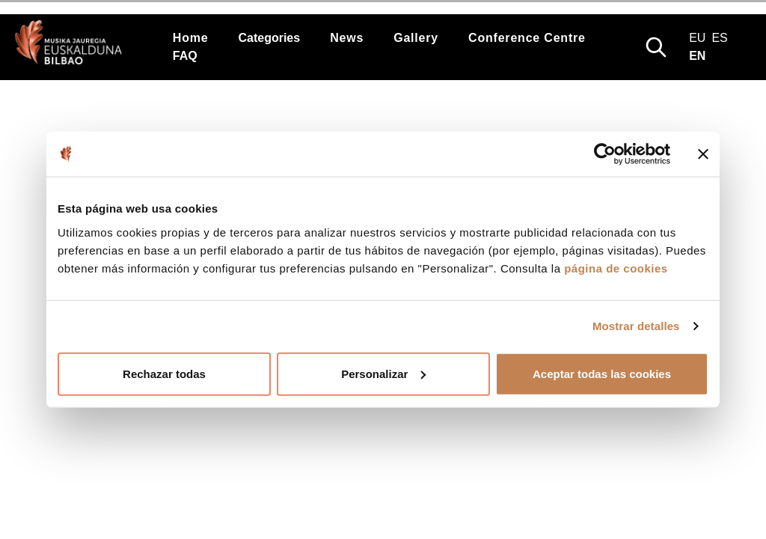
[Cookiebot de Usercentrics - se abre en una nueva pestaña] (604, 154)
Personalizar (383, 373)
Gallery (415, 37)
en (697, 55)
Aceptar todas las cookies (602, 373)
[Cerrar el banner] (703, 154)
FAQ (185, 55)
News (347, 37)
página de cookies (616, 267)
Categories (269, 37)
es (719, 37)
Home (191, 37)
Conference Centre (527, 37)
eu (697, 37)
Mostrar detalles (636, 326)
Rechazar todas (164, 373)
